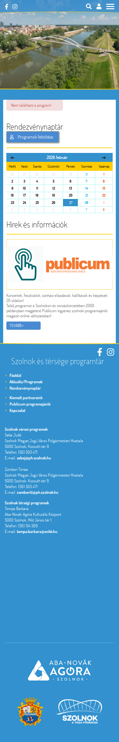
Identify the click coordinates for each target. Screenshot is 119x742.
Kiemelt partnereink (26, 397)
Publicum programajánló (30, 404)
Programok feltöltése (31, 137)
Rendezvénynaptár (25, 388)
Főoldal (15, 375)
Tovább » (16, 325)
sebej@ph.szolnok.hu (34, 457)
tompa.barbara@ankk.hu (37, 531)
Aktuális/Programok (26, 381)
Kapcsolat (17, 410)
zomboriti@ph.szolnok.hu (37, 492)
